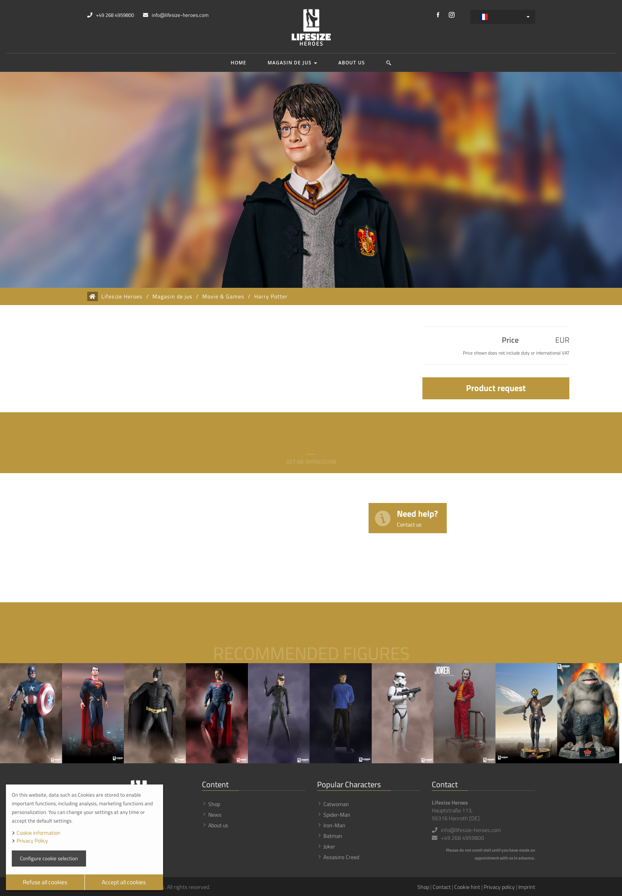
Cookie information (39, 832)
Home (238, 62)
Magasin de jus (292, 62)
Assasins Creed (341, 857)
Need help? (417, 517)
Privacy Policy (32, 840)
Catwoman (336, 804)
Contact (442, 887)
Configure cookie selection (49, 858)
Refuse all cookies (45, 882)
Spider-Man (336, 814)
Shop (214, 804)
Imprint (526, 887)
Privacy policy (499, 887)
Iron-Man (334, 825)
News (215, 814)
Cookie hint (467, 887)
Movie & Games (223, 296)
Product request (496, 388)
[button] (389, 62)
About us (351, 62)
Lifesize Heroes (122, 296)
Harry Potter (271, 296)
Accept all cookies (124, 882)
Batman (332, 836)
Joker (329, 846)
